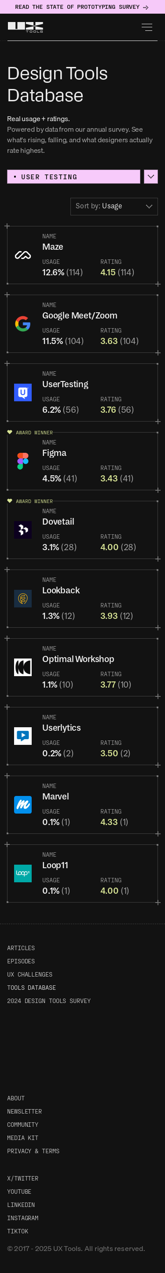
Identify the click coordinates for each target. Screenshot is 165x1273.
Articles (21, 947)
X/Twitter (22, 1178)
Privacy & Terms (33, 1151)
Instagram (22, 1217)
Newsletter (24, 1111)
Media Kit (22, 1137)
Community (22, 1124)
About (16, 1098)
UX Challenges (29, 974)
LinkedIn (21, 1204)
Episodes (21, 961)
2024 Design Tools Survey (49, 1000)
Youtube (19, 1191)
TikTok (17, 1231)
